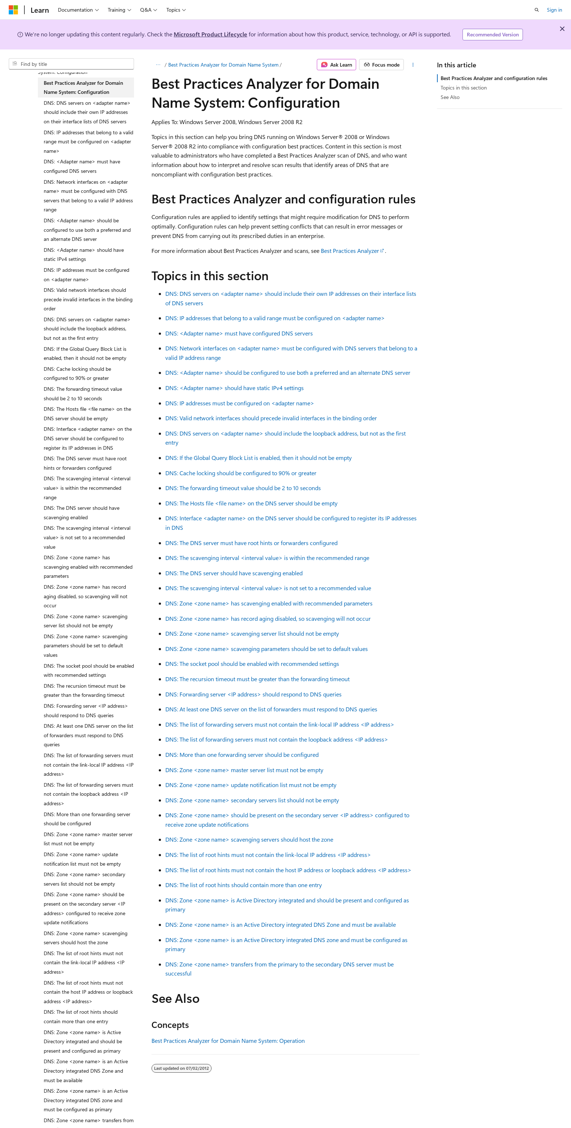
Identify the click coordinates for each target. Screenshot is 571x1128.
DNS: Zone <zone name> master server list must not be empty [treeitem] (88, 839)
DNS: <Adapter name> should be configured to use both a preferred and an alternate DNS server (287, 372)
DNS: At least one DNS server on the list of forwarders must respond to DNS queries (271, 709)
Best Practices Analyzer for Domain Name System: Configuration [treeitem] (83, 87)
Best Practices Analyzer (350, 250)
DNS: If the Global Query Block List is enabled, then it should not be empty (258, 457)
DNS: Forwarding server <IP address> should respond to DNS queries (253, 694)
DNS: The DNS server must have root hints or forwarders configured (251, 543)
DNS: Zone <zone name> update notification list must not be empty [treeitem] (82, 859)
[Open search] (536, 9)
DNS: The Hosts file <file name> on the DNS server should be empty (251, 503)
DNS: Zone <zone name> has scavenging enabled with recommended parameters (269, 603)
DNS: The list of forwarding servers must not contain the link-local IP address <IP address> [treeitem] (89, 764)
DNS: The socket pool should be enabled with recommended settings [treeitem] (89, 670)
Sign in (554, 9)
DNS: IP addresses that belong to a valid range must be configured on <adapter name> (275, 318)
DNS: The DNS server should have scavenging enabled (234, 573)
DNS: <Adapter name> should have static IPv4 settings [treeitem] (84, 254)
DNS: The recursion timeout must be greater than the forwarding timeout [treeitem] (84, 690)
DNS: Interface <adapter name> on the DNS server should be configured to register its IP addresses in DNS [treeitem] (88, 438)
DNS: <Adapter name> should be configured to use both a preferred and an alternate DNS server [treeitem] (87, 229)
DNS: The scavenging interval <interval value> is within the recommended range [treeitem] (87, 487)
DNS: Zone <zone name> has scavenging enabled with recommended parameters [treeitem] (88, 566)
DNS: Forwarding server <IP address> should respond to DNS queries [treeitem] (86, 710)
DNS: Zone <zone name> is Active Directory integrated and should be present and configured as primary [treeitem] (83, 1041)
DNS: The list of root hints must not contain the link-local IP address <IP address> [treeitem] (84, 962)
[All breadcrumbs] (157, 65)
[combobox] (71, 64)
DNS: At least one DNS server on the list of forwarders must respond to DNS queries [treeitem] (88, 735)
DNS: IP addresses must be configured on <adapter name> (239, 403)
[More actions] (413, 65)
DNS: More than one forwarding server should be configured (242, 754)
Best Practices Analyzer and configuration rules (494, 78)
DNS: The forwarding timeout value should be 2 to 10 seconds (243, 488)
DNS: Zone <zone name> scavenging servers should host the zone (249, 839)
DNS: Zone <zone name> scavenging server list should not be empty (252, 633)
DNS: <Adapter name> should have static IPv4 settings (234, 388)
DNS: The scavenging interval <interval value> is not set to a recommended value (268, 588)
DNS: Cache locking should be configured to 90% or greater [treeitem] (77, 373)
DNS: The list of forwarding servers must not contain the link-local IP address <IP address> (279, 724)
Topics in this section (464, 87)
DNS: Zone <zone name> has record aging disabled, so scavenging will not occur (268, 618)
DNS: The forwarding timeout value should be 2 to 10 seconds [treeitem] (83, 393)
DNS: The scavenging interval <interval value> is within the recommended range (267, 557)
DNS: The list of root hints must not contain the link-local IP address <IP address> (268, 854)
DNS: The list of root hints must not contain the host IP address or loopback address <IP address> (288, 870)
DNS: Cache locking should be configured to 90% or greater (240, 473)
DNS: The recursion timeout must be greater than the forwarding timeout (257, 679)
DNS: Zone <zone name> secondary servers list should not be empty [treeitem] (84, 879)
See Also (450, 97)
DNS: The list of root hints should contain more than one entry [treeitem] (81, 1016)
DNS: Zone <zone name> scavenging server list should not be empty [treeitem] (85, 621)
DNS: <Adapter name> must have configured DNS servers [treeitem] (82, 166)
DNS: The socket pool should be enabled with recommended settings (252, 663)
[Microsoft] (13, 10)
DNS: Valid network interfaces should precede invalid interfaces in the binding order (271, 418)
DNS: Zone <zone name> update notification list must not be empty (250, 785)
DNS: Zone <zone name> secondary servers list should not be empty (252, 800)
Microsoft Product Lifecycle (210, 34)
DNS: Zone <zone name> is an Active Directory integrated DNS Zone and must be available (280, 924)
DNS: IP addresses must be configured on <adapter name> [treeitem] (86, 274)
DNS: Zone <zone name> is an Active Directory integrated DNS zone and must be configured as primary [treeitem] (86, 1100)
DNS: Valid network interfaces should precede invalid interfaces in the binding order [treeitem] (88, 299)
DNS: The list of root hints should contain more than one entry (243, 885)
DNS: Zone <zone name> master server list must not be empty (244, 770)
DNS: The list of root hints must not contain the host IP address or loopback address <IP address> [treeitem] (88, 992)
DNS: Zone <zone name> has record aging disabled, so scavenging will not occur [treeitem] (85, 596)
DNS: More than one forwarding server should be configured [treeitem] (87, 819)
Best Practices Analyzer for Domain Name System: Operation (228, 1040)
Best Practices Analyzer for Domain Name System (223, 64)
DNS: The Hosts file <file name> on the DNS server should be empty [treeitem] (87, 413)
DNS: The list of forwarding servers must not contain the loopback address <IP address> (276, 739)
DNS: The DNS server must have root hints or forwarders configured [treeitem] (85, 463)
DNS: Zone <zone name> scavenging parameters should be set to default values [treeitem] (85, 645)
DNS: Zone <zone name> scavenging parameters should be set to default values (266, 648)
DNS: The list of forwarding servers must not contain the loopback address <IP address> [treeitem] (88, 794)
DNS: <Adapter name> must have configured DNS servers (239, 333)
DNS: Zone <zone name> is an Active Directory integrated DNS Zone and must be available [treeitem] (86, 1070)
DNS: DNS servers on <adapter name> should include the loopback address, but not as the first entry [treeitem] (87, 328)
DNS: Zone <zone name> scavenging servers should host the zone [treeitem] (85, 938)
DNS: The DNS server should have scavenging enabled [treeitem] (81, 512)
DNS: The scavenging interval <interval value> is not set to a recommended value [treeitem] (87, 537)
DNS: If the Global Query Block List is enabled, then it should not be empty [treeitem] (85, 353)
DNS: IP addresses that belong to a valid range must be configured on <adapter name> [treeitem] (88, 141)
